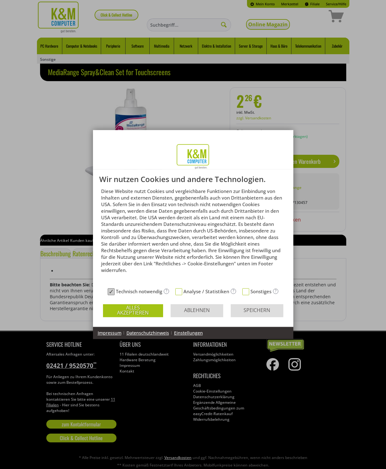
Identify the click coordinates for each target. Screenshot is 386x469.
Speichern (257, 310)
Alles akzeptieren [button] (133, 310)
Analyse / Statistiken (206, 291)
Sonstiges (260, 291)
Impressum (109, 333)
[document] (193, 230)
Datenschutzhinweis (147, 333)
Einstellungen (188, 333)
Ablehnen (197, 310)
